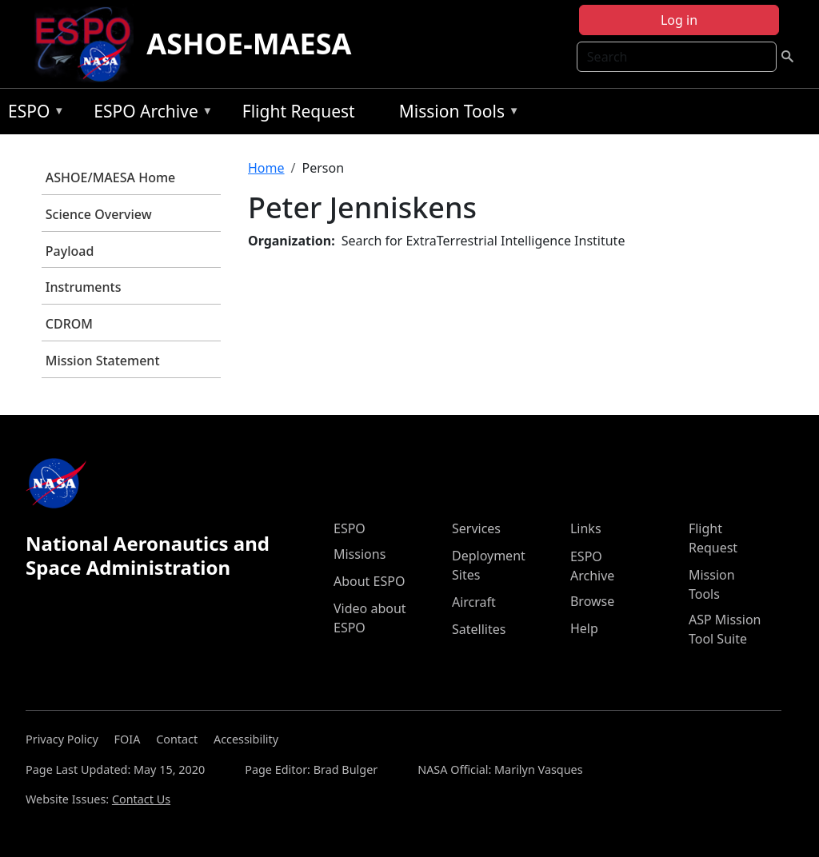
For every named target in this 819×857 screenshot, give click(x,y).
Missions (360, 554)
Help (584, 628)
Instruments (84, 287)
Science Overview (99, 214)
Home (266, 168)
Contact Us (141, 799)
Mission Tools (455, 114)
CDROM (69, 324)
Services (476, 528)
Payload (70, 251)
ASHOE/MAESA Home (110, 177)
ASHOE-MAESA (248, 43)
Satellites (478, 629)
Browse (592, 601)
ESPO (32, 114)
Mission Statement (103, 360)
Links (585, 528)
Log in (679, 20)
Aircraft (474, 602)
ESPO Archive (149, 114)
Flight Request (298, 111)
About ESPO (369, 581)
